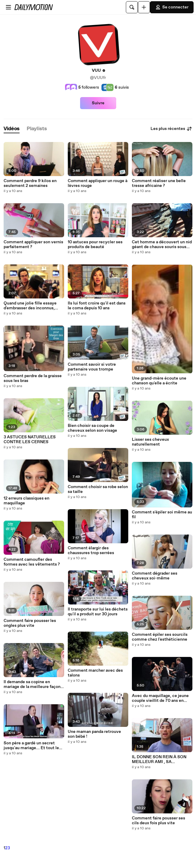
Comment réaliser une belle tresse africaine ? (159, 183)
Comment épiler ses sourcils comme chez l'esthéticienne (160, 637)
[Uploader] (144, 7)
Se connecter (171, 7)
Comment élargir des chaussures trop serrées (91, 550)
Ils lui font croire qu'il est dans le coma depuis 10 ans (97, 306)
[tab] (12, 129)
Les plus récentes (171, 129)
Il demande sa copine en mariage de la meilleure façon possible (32, 684)
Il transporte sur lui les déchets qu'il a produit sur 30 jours (98, 612)
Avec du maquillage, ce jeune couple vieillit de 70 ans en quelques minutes (160, 698)
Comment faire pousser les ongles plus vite (30, 623)
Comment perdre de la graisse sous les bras (33, 378)
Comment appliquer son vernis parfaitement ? (33, 244)
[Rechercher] (132, 7)
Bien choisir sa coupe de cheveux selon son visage (92, 428)
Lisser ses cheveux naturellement (150, 442)
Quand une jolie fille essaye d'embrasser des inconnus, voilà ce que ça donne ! (30, 306)
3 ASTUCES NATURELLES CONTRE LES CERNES (30, 439)
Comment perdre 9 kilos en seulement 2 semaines (30, 183)
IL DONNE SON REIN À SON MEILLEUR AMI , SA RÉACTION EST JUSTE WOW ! (161, 759)
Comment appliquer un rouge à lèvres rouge (97, 183)
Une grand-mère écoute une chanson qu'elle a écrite (159, 381)
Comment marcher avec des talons (95, 673)
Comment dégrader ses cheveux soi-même (154, 576)
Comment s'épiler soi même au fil (162, 514)
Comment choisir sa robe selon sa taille (98, 489)
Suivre (98, 103)
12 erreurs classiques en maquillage (26, 501)
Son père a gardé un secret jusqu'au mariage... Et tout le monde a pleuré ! (31, 745)
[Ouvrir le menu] (8, 7)
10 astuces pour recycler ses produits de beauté (95, 244)
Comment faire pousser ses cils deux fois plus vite (158, 820)
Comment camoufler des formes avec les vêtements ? (32, 562)
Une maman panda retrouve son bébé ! (94, 734)
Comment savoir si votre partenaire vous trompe (92, 367)
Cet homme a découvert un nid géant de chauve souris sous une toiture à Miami (162, 244)
